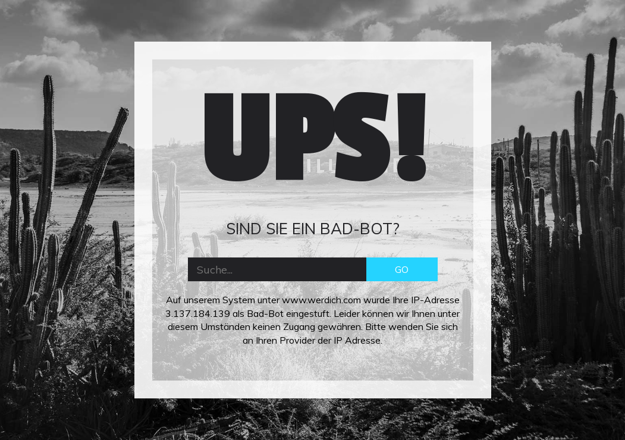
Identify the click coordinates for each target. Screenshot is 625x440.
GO (402, 269)
